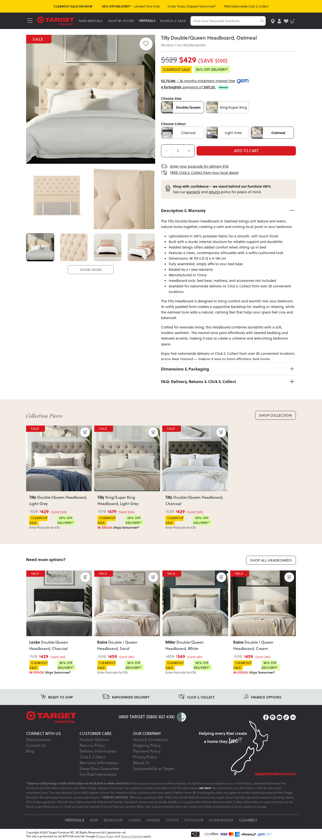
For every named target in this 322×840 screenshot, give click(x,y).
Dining (153, 820)
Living (134, 820)
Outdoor (194, 820)
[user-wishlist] (286, 20)
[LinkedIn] (293, 717)
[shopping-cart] (292, 20)
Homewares (221, 820)
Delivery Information (98, 751)
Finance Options (94, 739)
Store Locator (38, 739)
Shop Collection (275, 415)
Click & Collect (92, 757)
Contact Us (36, 745)
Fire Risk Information (98, 774)
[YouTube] (279, 717)
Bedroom (113, 820)
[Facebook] (266, 717)
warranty (193, 191)
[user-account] (279, 20)
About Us (141, 762)
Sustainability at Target (153, 768)
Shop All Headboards (271, 560)
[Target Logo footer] (72, 717)
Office (172, 820)
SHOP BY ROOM (121, 21)
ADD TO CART (246, 150)
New (94, 820)
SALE (39, 39)
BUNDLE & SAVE (173, 21)
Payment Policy (146, 751)
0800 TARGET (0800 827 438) (147, 717)
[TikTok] (286, 717)
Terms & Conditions (150, 739)
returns (214, 191)
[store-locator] (273, 20)
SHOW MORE (91, 269)
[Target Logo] (55, 20)
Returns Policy (92, 745)
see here (205, 788)
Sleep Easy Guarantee (99, 768)
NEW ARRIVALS (91, 21)
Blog (30, 751)
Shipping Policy (147, 745)
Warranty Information (99, 762)
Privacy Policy (145, 757)
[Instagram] (273, 717)
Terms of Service (131, 836)
